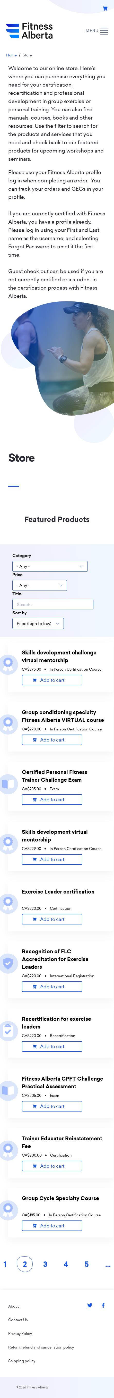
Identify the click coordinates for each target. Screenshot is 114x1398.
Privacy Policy (20, 1333)
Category (21, 556)
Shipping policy (21, 1360)
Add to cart (52, 680)
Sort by (19, 613)
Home (11, 55)
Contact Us (18, 1320)
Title (16, 594)
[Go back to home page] (29, 30)
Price (17, 575)
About (13, 1306)
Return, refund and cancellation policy (41, 1347)
